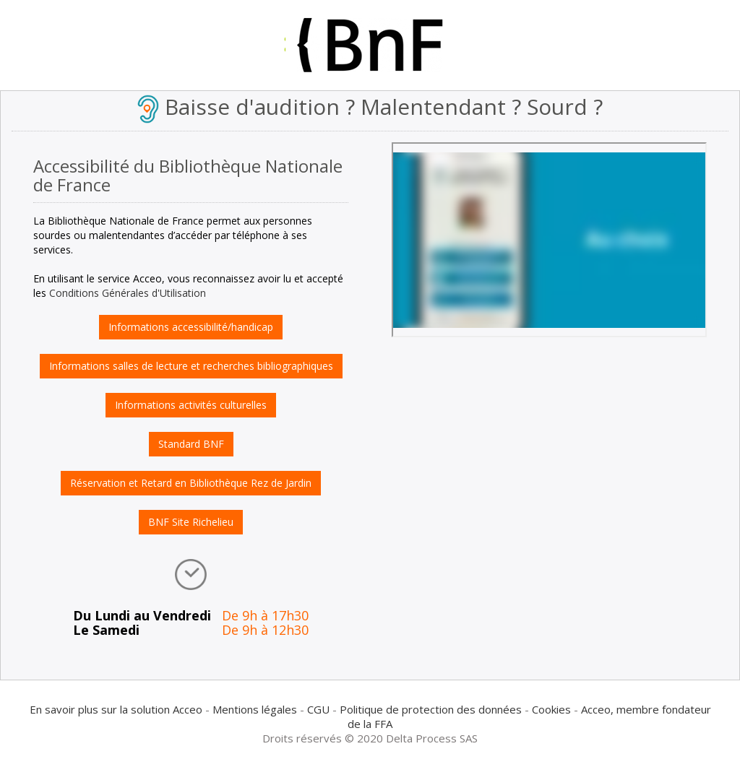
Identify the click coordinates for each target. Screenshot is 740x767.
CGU (318, 709)
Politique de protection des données (431, 709)
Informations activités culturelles (191, 405)
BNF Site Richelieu (190, 522)
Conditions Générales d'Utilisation (127, 293)
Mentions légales (254, 709)
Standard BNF (191, 444)
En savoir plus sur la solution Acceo (116, 709)
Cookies (551, 709)
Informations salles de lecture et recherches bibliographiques (191, 366)
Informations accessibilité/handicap (190, 327)
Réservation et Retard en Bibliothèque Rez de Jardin (190, 483)
